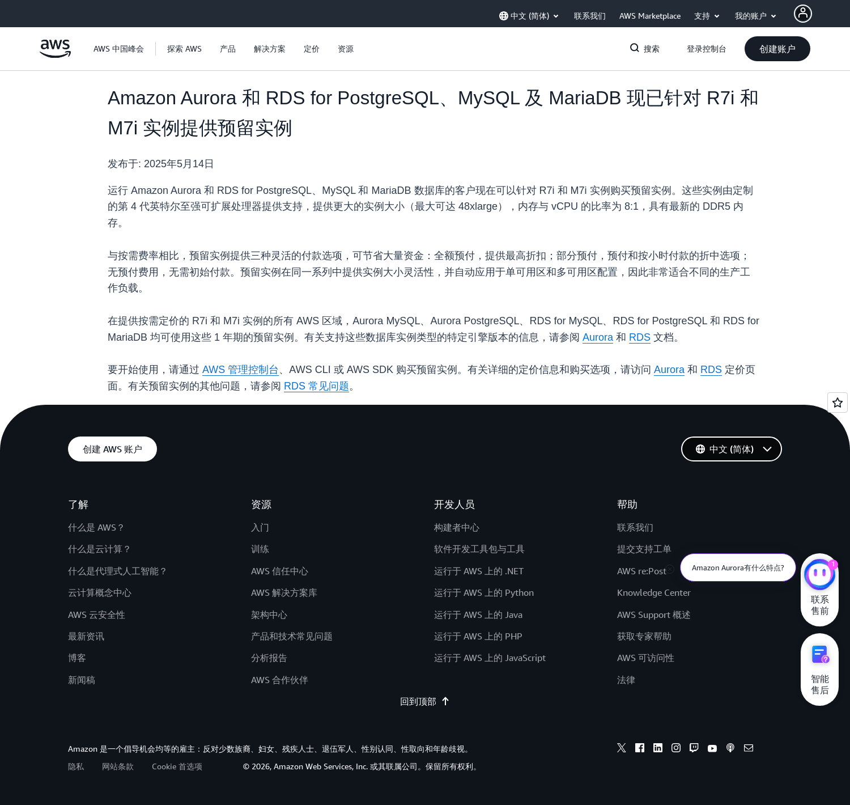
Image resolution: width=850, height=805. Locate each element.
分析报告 (269, 657)
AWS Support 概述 (654, 614)
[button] (184, 49)
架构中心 (269, 614)
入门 (260, 527)
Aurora (598, 337)
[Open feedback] (837, 402)
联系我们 (635, 527)
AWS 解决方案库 (284, 592)
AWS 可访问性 (645, 657)
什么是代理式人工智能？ (118, 571)
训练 (260, 548)
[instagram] (676, 749)
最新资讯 (86, 636)
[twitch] (694, 749)
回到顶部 (425, 701)
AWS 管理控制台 (240, 369)
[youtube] (712, 749)
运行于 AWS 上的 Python (484, 592)
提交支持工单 (644, 548)
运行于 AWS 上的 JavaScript (490, 657)
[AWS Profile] (803, 14)
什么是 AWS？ (96, 527)
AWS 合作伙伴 (279, 679)
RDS (640, 337)
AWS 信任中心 (279, 571)
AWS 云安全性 (96, 614)
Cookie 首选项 (177, 766)
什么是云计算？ (99, 548)
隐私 (76, 766)
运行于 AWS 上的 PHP (478, 636)
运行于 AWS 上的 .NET (479, 571)
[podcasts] (730, 749)
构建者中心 (456, 527)
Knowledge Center (654, 592)
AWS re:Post (641, 571)
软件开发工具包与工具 (479, 548)
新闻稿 (81, 679)
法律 (626, 679)
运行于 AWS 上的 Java (478, 614)
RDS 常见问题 (316, 386)
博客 (77, 657)
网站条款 (118, 766)
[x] (621, 749)
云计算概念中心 (99, 592)
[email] (748, 749)
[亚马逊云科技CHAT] (820, 576)
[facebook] (639, 749)
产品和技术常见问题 (292, 636)
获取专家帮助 (644, 636)
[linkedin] (657, 749)
